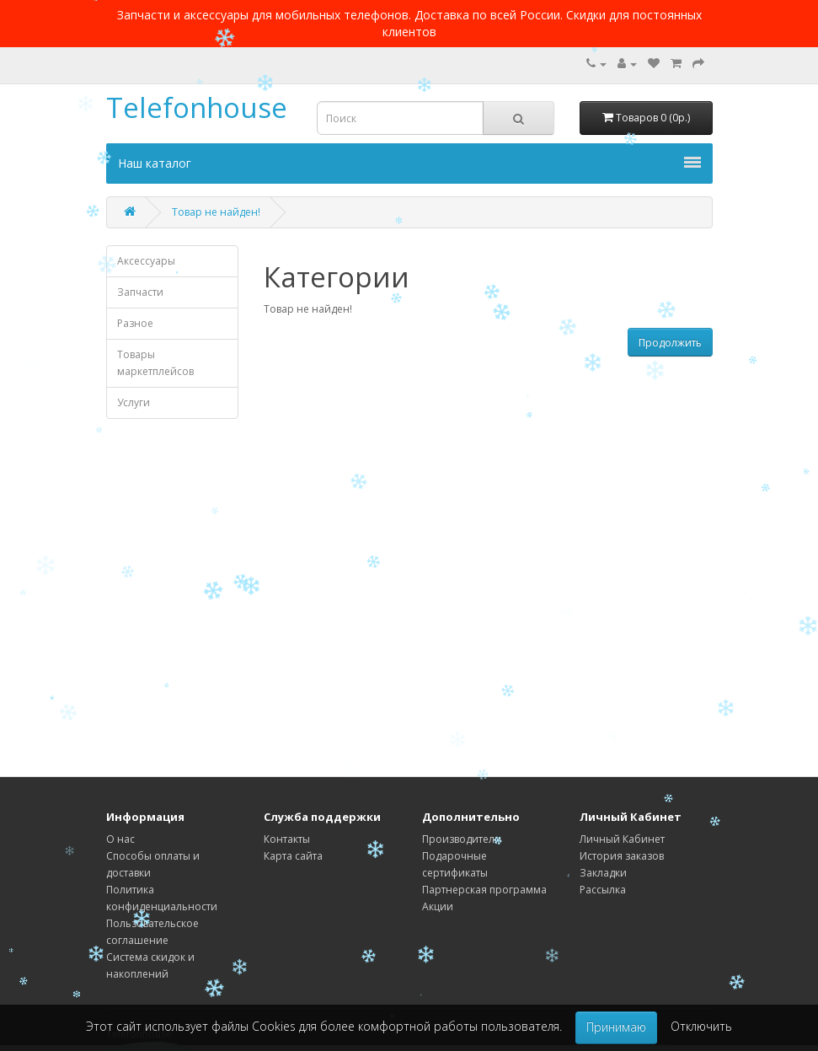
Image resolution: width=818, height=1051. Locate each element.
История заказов (622, 856)
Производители (461, 839)
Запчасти (140, 292)
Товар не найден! (216, 212)
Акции (437, 906)
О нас (120, 839)
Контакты (287, 839)
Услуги (133, 402)
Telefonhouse (196, 107)
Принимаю (616, 1027)
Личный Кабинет (622, 839)
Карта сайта (293, 856)
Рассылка (603, 889)
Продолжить (670, 342)
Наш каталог (409, 163)
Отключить (701, 1026)
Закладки (603, 873)
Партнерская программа (484, 889)
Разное (135, 323)
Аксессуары (146, 261)
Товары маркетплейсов (155, 362)
